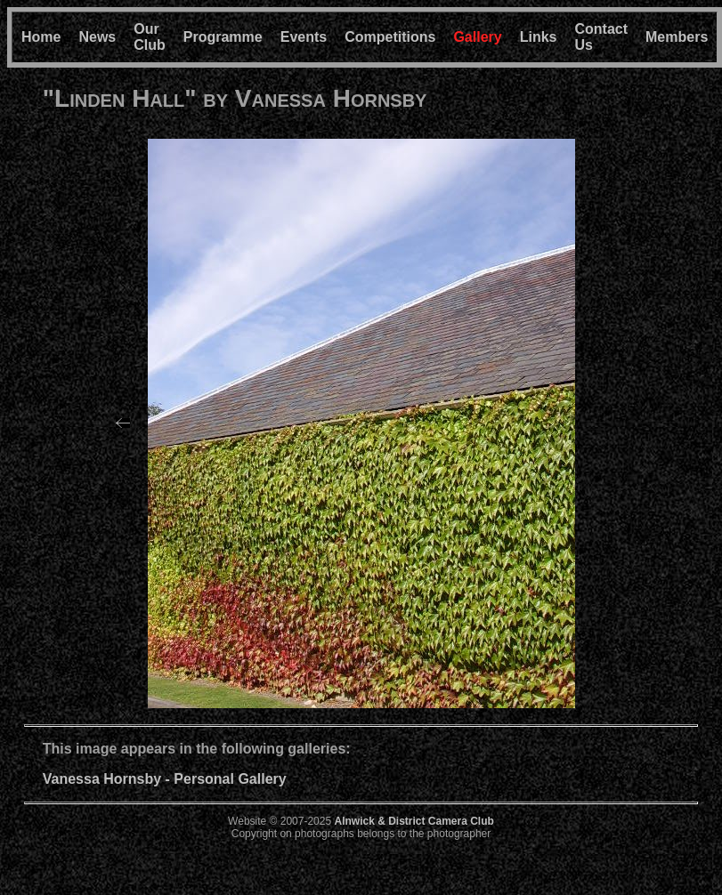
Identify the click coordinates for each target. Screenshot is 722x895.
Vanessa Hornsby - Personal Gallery (165, 778)
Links (538, 36)
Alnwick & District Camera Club (413, 821)
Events (303, 36)
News (97, 36)
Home (41, 36)
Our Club (150, 36)
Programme (223, 36)
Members (676, 36)
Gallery (477, 36)
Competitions (390, 36)
